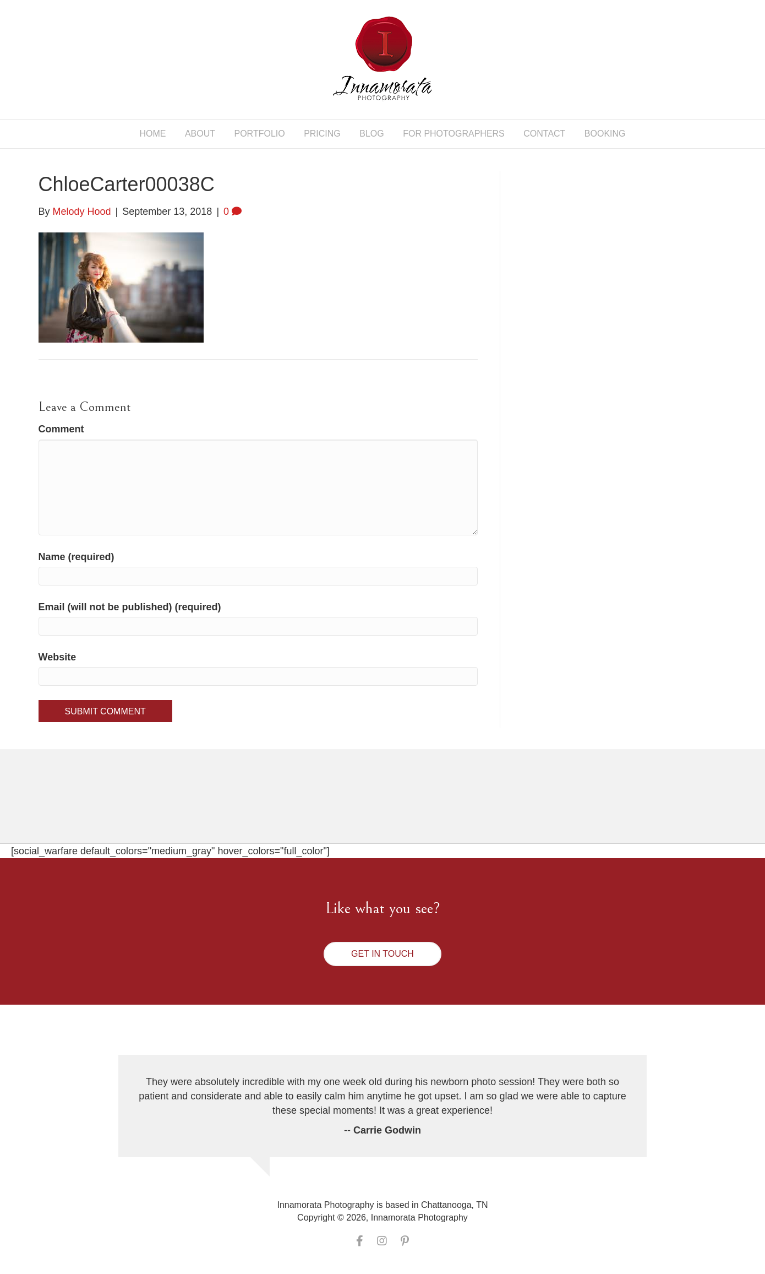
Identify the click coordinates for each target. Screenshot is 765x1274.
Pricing (322, 133)
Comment (61, 429)
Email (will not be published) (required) (130, 606)
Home (152, 133)
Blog (371, 133)
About (200, 133)
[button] (382, 954)
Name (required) (76, 556)
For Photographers (454, 133)
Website (57, 657)
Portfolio (259, 133)
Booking (605, 133)
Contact (544, 133)
